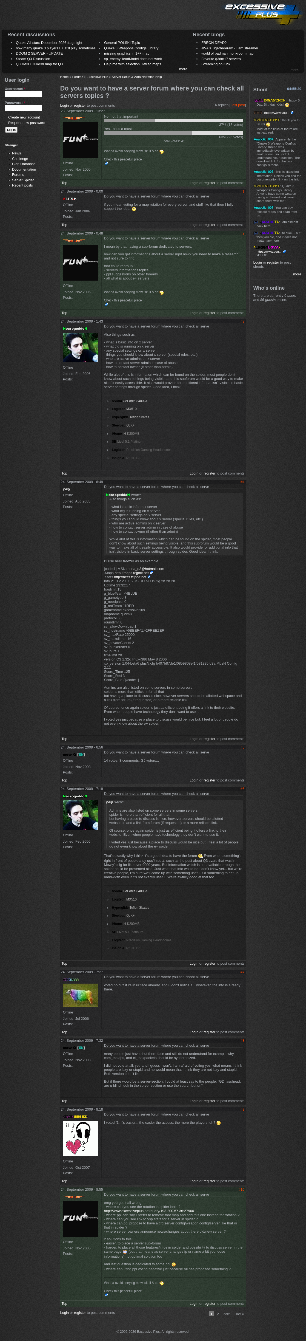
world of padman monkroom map (227, 53)
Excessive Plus (97, 76)
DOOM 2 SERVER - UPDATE (39, 53)
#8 (242, 1040)
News (16, 153)
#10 (242, 1189)
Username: (15, 89)
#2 (242, 233)
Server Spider (23, 180)
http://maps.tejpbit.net (131, 573)
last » (240, 1313)
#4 (242, 482)
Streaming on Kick (215, 64)
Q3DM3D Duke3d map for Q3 (39, 64)
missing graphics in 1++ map (126, 53)
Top (64, 183)
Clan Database (24, 164)
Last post (237, 105)
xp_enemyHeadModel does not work (133, 59)
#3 (242, 321)
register (80, 105)
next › (227, 1313)
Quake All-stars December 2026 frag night (49, 43)
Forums (18, 175)
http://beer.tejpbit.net (130, 577)
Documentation (24, 169)
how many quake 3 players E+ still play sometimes (56, 48)
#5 (242, 747)
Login (64, 105)
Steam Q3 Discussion (33, 59)
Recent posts (22, 185)
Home (64, 76)
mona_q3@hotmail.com (145, 569)
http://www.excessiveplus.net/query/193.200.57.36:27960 (149, 1211)
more (183, 69)
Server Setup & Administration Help (137, 76)
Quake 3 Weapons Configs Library (131, 48)
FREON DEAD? (214, 43)
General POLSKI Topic (122, 43)
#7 (242, 972)
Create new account (24, 117)
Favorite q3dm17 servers (221, 59)
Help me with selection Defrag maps (132, 64)
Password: (15, 103)
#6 (242, 789)
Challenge (20, 159)
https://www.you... (277, 112)
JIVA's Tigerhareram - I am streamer (229, 48)
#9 (242, 1109)
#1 (242, 191)
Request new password (26, 123)
